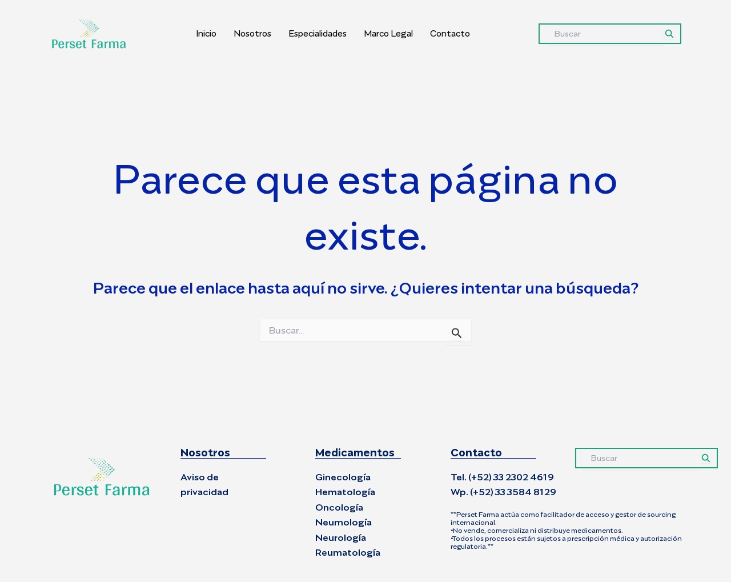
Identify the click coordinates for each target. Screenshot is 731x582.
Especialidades (317, 33)
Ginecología (343, 477)
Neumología (343, 522)
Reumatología (347, 553)
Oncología (339, 507)
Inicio (206, 33)
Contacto (450, 33)
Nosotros (252, 33)
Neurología (340, 538)
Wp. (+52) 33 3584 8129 (503, 492)
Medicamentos (355, 452)
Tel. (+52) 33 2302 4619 (502, 477)
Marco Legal (388, 33)
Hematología (345, 492)
